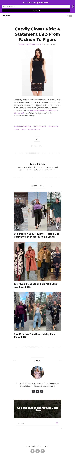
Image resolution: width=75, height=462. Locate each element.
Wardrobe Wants (33, 44)
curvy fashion (40, 126)
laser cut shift (19, 113)
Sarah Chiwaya (37, 164)
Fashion (22, 44)
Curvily (6, 16)
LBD (24, 129)
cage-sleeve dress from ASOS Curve (42, 110)
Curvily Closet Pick (23, 126)
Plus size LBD (34, 129)
